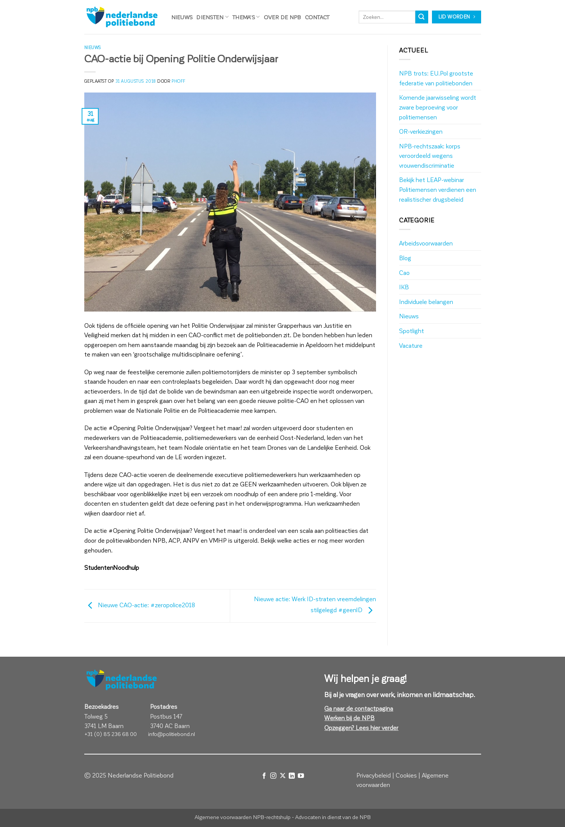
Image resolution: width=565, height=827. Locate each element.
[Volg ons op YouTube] (301, 775)
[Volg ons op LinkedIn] (292, 775)
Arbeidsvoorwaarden (426, 243)
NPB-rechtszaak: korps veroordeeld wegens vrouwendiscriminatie (429, 155)
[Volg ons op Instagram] (273, 775)
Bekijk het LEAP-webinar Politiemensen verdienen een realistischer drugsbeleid (437, 189)
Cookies (406, 775)
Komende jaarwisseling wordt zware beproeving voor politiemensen (437, 107)
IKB (404, 286)
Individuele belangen (426, 301)
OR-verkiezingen (421, 131)
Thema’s (246, 16)
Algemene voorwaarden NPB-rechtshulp (243, 816)
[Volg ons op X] (282, 775)
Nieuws (182, 17)
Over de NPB (282, 17)
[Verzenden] (421, 17)
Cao (404, 272)
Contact (317, 17)
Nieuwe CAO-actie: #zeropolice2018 (139, 604)
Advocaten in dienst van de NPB (333, 816)
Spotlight (411, 330)
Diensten (212, 16)
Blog (405, 257)
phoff (179, 81)
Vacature (411, 345)
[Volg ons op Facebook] (264, 775)
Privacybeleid (373, 775)
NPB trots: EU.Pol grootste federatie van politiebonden (436, 77)
